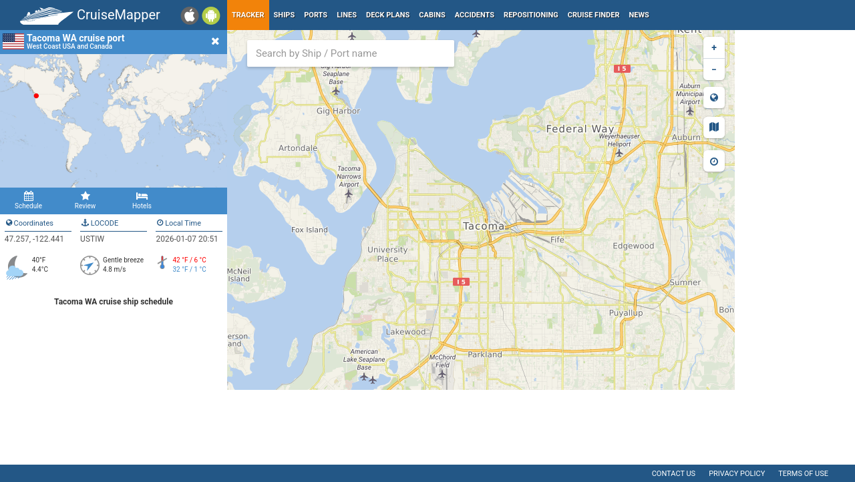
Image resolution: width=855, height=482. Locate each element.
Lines (347, 15)
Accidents (474, 15)
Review (85, 200)
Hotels (142, 200)
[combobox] (350, 53)
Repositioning (531, 15)
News (639, 15)
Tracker (248, 15)
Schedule (28, 200)
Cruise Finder (594, 15)
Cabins (432, 15)
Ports (315, 15)
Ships (284, 15)
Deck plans (387, 15)
